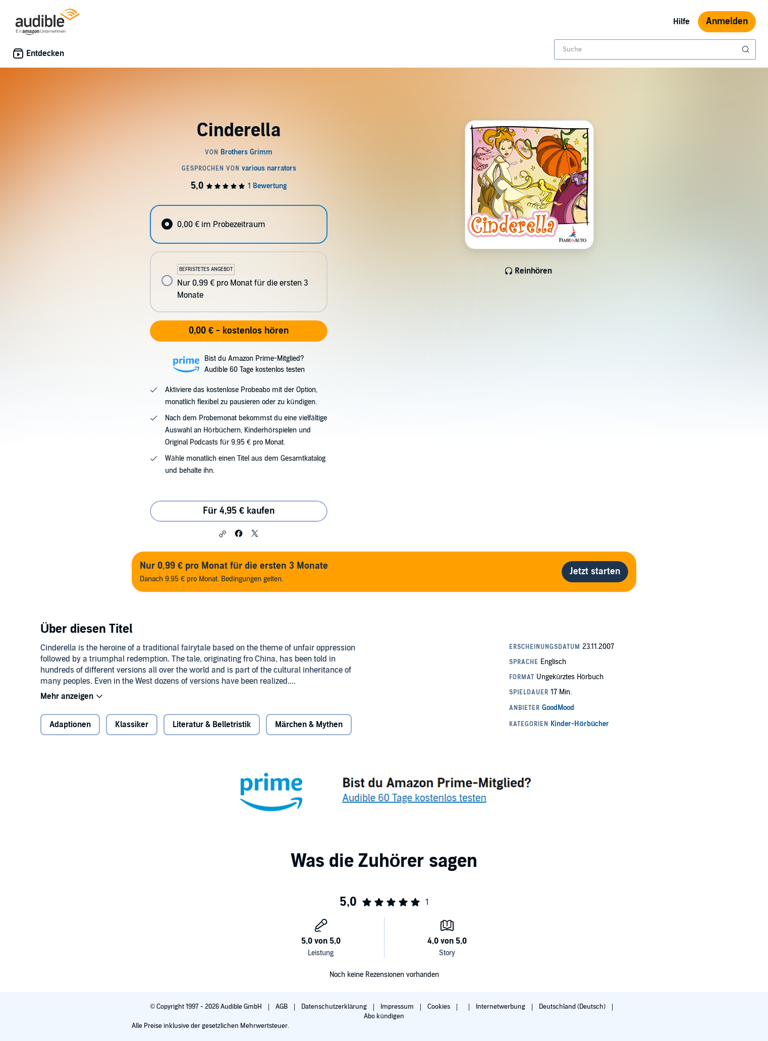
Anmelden (727, 21)
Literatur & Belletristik (212, 725)
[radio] (238, 224)
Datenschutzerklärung (334, 1007)
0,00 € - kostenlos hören (239, 330)
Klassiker (131, 725)
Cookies (439, 1007)
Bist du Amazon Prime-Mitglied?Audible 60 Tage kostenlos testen (254, 364)
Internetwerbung (501, 1007)
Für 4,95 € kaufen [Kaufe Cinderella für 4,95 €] (239, 511)
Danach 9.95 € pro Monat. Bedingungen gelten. (234, 571)
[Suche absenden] (747, 49)
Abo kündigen (384, 1016)
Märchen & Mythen (309, 725)
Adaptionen (70, 725)
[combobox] (655, 49)
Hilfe (681, 22)
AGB (282, 1007)
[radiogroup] (238, 258)
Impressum (397, 1007)
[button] (222, 534)
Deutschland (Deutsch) (573, 1007)
